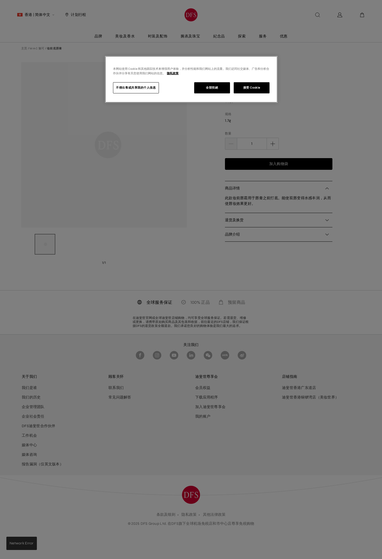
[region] (191, 79)
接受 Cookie (251, 87)
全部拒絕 (212, 87)
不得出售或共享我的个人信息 (136, 87)
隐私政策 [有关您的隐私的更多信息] (173, 73)
